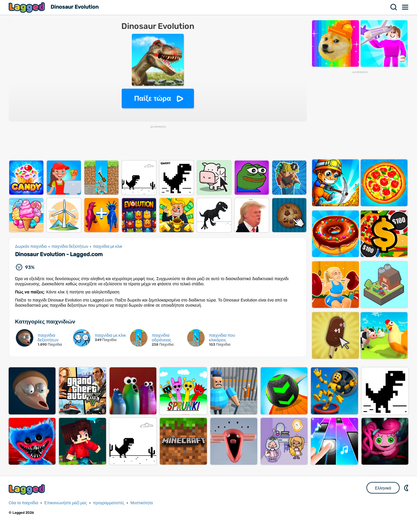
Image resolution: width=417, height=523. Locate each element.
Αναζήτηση (394, 7)
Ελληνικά (383, 488)
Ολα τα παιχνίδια (23, 502)
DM (407, 488)
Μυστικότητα (141, 502)
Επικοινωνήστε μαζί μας (65, 502)
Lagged (27, 7)
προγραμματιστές (109, 502)
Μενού (405, 7)
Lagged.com (27, 489)
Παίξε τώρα (152, 98)
